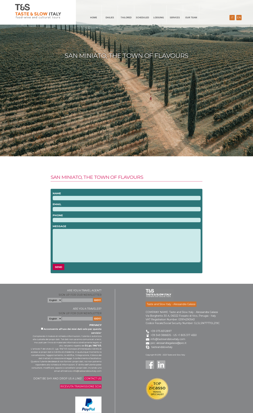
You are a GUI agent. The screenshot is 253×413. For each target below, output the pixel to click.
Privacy (95, 325)
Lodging (158, 17)
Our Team (191, 17)
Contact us (93, 378)
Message (59, 226)
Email (57, 204)
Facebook (150, 364)
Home (93, 17)
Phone (58, 215)
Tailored (126, 17)
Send (58, 266)
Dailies (110, 17)
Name (57, 193)
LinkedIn (161, 364)
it (232, 17)
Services (175, 17)
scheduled (142, 17)
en (239, 17)
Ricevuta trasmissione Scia (80, 386)
